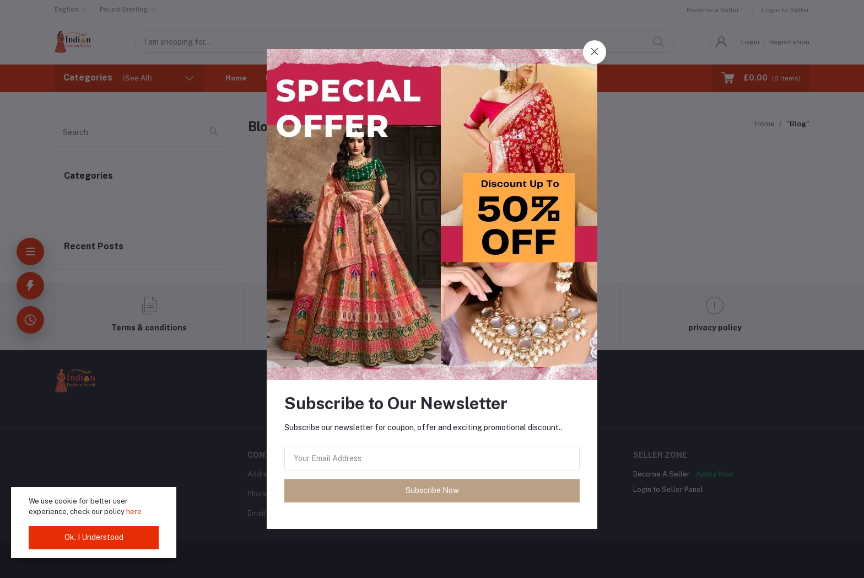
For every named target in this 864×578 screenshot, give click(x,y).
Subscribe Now (432, 490)
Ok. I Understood (93, 537)
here (134, 511)
